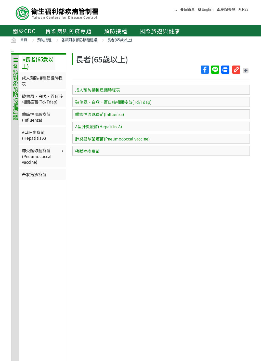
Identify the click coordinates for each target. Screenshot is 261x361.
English (208, 9)
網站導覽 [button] (228, 9)
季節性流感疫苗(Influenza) (36, 117)
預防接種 (115, 31)
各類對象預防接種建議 (79, 39)
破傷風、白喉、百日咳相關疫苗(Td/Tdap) (42, 99)
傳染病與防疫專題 (68, 31)
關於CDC (24, 31)
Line (215, 70)
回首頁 (189, 9)
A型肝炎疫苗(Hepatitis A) (34, 135)
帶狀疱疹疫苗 (34, 174)
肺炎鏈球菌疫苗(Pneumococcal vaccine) (43, 156)
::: (12, 50)
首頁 (23, 39)
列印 (225, 70)
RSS (245, 9)
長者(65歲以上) (119, 39)
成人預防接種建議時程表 (42, 80)
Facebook (204, 70)
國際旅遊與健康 (160, 31)
